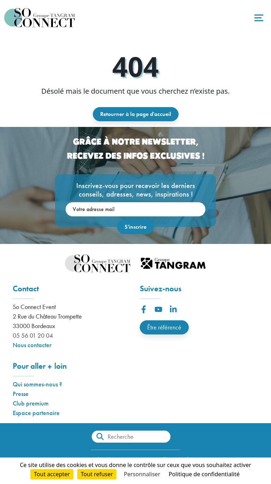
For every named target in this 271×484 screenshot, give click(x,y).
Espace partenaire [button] (36, 413)
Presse (21, 394)
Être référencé (164, 327)
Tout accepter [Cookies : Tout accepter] (52, 474)
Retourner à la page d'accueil (135, 114)
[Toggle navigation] (258, 18)
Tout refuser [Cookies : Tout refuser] (97, 474)
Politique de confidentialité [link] (204, 474)
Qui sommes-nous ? (37, 384)
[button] (143, 309)
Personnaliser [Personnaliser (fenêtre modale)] (142, 474)
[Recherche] (131, 436)
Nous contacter (32, 345)
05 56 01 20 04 (33, 335)
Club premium (31, 403)
